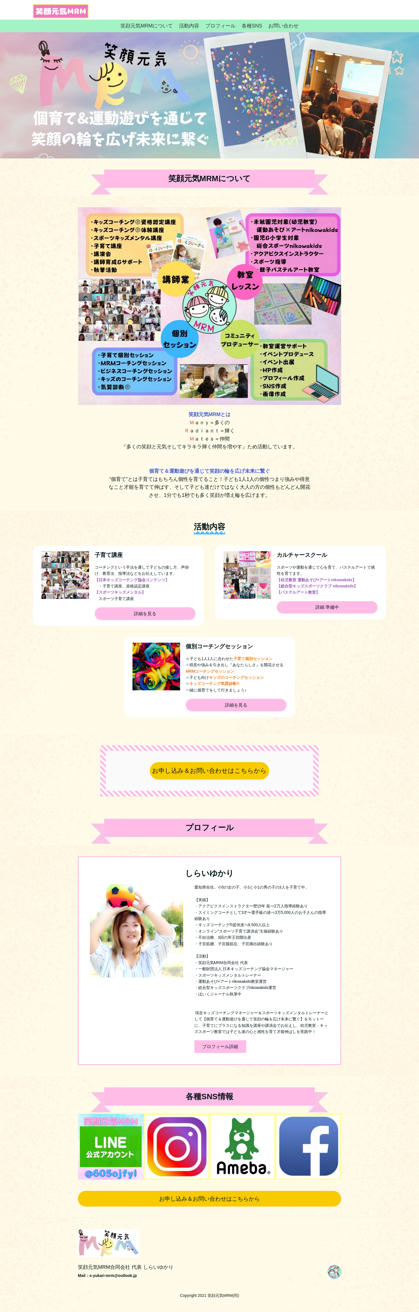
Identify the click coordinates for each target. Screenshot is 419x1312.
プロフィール (220, 26)
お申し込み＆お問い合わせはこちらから (209, 770)
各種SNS (252, 26)
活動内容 (189, 26)
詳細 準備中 (327, 607)
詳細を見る (145, 613)
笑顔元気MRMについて (146, 26)
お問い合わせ (283, 26)
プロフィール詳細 (220, 1046)
